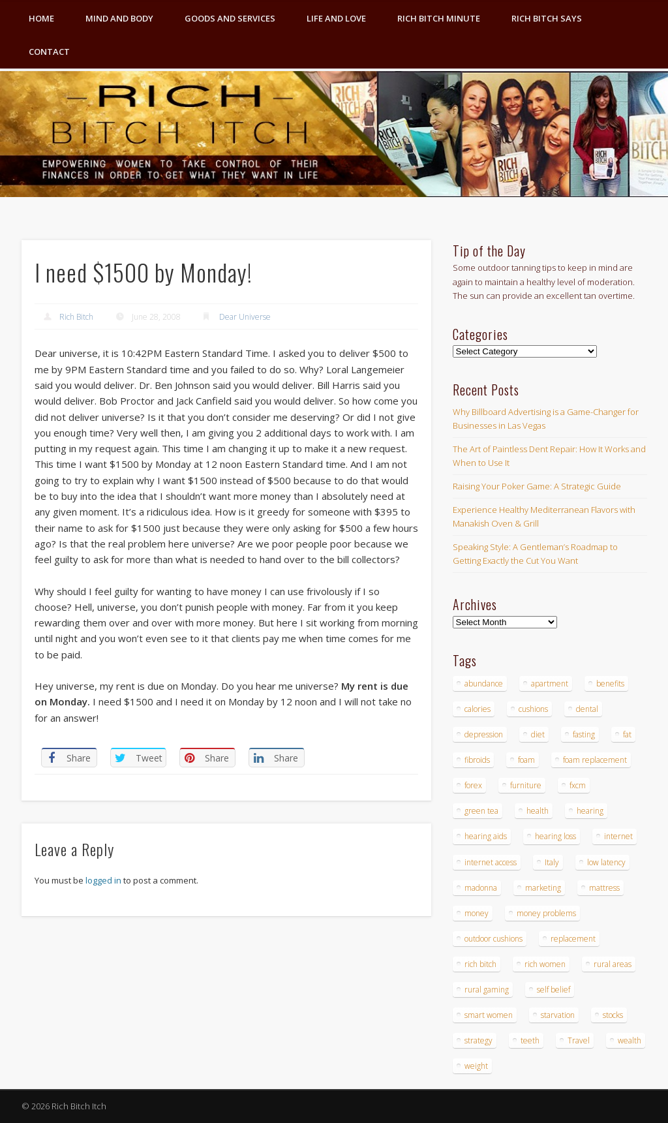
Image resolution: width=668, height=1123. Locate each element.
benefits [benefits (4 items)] (610, 683)
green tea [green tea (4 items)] (481, 810)
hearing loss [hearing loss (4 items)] (555, 836)
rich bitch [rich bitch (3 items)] (480, 964)
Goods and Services (230, 18)
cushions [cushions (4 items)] (533, 709)
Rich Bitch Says (546, 18)
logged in (103, 880)
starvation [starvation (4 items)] (558, 1015)
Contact (49, 51)
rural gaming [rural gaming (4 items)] (486, 989)
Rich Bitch (76, 316)
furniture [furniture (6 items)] (525, 785)
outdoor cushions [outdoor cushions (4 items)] (493, 938)
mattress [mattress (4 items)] (604, 887)
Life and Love (336, 18)
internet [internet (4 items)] (618, 836)
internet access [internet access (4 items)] (490, 862)
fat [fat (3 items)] (627, 734)
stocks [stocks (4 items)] (613, 1015)
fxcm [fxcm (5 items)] (577, 785)
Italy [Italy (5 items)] (552, 862)
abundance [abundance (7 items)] (483, 683)
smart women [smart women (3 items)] (488, 1015)
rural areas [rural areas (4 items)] (612, 964)
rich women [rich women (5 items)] (545, 964)
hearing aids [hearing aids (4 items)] (485, 836)
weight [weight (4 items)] (476, 1065)
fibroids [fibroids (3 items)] (477, 759)
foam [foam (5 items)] (526, 759)
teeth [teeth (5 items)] (530, 1040)
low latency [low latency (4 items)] (606, 862)
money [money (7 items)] (476, 913)
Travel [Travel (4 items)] (579, 1040)
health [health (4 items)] (537, 810)
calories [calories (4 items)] (477, 709)
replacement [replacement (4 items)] (573, 938)
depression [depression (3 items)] (483, 734)
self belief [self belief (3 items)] (553, 989)
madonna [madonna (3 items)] (480, 887)
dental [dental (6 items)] (587, 709)
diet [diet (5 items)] (538, 734)
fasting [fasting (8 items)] (584, 734)
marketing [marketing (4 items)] (543, 887)
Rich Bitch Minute (438, 18)
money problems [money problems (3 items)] (546, 913)
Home (41, 18)
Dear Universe (245, 316)
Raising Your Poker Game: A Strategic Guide (537, 486)
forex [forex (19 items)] (473, 785)
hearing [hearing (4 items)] (590, 810)
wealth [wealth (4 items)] (629, 1040)
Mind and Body (119, 18)
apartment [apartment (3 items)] (549, 683)
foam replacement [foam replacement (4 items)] (595, 759)
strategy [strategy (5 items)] (478, 1040)
